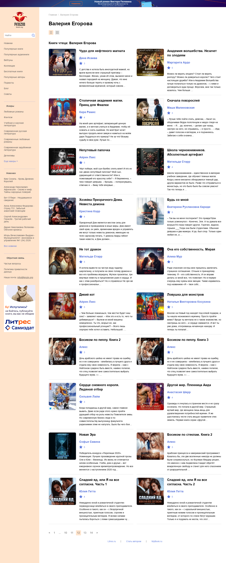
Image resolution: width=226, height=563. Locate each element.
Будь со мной (177, 199)
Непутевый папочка (94, 150)
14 (91, 532)
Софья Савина (89, 441)
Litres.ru (112, 541)
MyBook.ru (157, 541)
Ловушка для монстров (185, 294)
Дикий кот (87, 294)
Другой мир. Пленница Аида (189, 385)
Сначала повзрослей (183, 100)
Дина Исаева (88, 58)
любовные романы (14, 111)
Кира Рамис (87, 112)
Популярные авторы (14, 77)
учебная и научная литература (14, 124)
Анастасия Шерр (179, 392)
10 (65, 532)
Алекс (83, 347)
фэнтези (8, 117)
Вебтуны (8, 60)
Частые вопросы (12, 263)
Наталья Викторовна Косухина (188, 301)
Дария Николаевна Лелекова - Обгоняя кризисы (19, 228)
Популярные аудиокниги (16, 54)
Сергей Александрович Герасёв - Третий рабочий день (17, 219)
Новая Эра (87, 434)
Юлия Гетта (87, 491)
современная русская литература (15, 132)
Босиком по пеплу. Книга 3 (187, 339)
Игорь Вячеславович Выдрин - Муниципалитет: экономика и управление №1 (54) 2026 (19, 238)
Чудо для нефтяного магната (102, 51)
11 (72, 532)
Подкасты (9, 82)
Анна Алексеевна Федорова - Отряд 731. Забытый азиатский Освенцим (19, 208)
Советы (8, 94)
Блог (6, 88)
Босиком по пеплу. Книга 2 (100, 339)
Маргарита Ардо (178, 62)
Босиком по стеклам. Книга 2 (189, 434)
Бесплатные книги (13, 71)
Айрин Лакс (87, 157)
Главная (53, 15)
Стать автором (133, 541)
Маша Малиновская (181, 107)
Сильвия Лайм (89, 396)
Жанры (10, 106)
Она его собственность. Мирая (191, 249)
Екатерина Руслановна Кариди (188, 206)
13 (84, 532)
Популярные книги (13, 49)
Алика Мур (174, 256)
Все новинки (10, 246)
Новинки (8, 43)
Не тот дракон (90, 249)
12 (78, 532)
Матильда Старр (178, 161)
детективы (9, 155)
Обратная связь (15, 258)
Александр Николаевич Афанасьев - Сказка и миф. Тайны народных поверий (18, 189)
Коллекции (9, 66)
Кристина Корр (89, 211)
